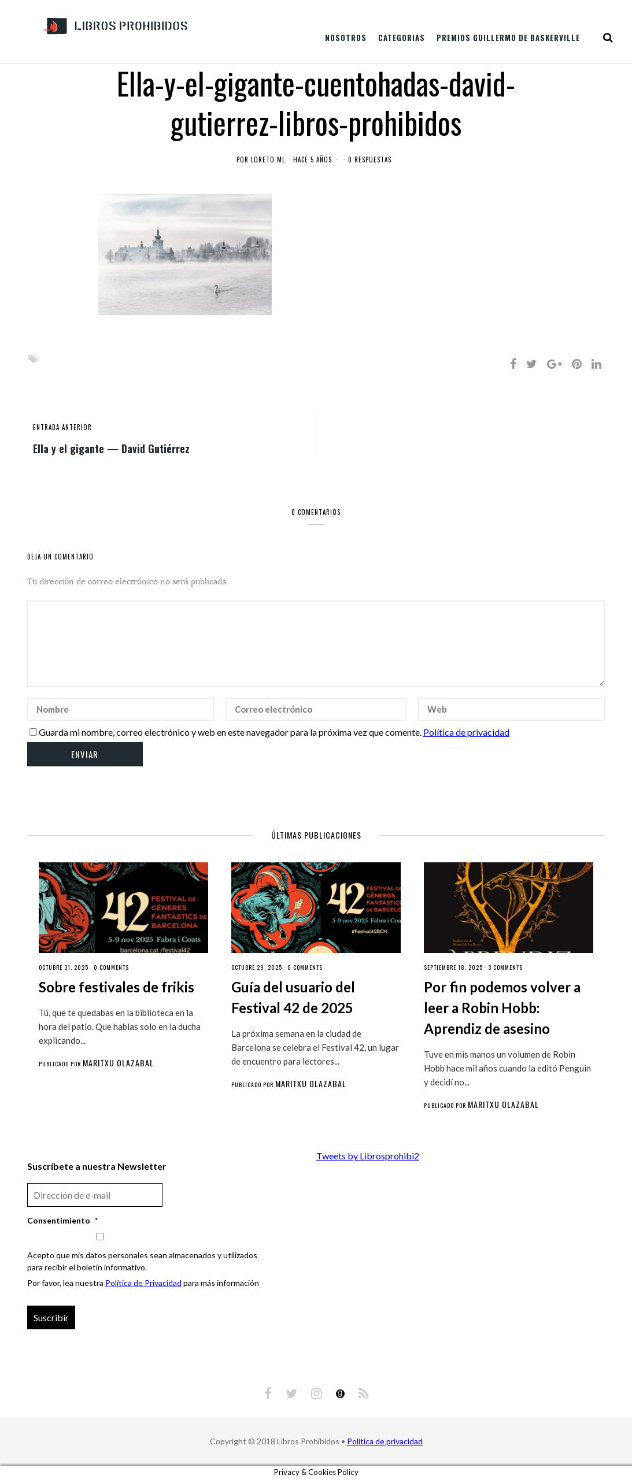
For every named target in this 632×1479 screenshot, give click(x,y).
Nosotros (346, 37)
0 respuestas (369, 159)
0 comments (111, 967)
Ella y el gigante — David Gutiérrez (111, 448)
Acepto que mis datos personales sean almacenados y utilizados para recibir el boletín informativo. (142, 1261)
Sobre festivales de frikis (116, 986)
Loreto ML (268, 159)
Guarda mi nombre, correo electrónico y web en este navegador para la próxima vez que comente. (230, 731)
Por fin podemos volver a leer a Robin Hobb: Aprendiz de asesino (502, 1007)
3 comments (505, 967)
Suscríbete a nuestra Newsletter (97, 1166)
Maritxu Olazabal (118, 1063)
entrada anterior (62, 427)
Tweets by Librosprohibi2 (367, 1155)
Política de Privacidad (143, 1283)
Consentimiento (62, 1220)
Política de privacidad (466, 731)
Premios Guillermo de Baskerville (508, 37)
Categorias (401, 37)
